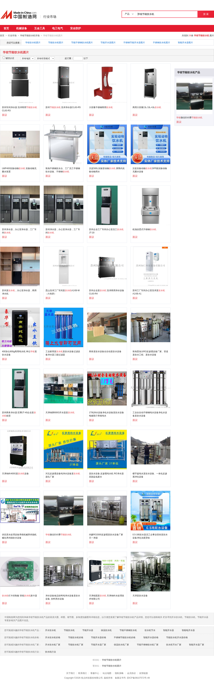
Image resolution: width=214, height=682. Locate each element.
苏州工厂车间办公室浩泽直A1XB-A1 (149, 292)
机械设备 (21, 28)
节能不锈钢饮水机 (128, 630)
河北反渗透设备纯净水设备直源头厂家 (62, 475)
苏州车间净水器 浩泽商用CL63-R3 (19, 109)
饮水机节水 (150, 630)
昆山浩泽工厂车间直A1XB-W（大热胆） (62, 292)
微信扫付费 (58, 534)
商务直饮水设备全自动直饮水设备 (105, 351)
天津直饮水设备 (140, 595)
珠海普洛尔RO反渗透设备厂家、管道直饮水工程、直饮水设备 (150, 353)
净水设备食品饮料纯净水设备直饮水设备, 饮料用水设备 (62, 597)
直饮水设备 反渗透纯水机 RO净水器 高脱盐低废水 (106, 475)
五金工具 (39, 28)
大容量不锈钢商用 (101, 107)
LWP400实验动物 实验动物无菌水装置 (19, 170)
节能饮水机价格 (75, 637)
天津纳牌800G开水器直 (59, 412)
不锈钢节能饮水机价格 (124, 637)
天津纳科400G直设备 (15, 473)
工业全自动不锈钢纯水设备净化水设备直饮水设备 (150, 414)
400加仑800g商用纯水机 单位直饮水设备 (19, 353)
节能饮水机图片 (55, 42)
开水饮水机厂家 (52, 644)
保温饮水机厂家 (121, 644)
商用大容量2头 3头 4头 (147, 107)
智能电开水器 (188, 630)
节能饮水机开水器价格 (177, 637)
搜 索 (205, 14)
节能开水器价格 (98, 637)
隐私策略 (119, 673)
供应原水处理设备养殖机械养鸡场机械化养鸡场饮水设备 (19, 536)
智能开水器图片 (185, 42)
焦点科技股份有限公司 (92, 677)
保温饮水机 (106, 630)
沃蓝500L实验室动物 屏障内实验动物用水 (107, 170)
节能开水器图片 (108, 42)
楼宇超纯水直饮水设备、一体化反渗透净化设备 (150, 475)
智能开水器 (168, 630)
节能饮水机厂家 (75, 644)
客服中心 (94, 673)
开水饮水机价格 (52, 637)
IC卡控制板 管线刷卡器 (19, 595)
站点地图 (107, 673)
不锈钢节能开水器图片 (134, 42)
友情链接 (143, 673)
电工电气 (57, 28)
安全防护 (75, 28)
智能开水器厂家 (196, 644)
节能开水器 (87, 630)
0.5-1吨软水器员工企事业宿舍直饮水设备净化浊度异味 (150, 536)
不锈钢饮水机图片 (161, 42)
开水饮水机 (50, 630)
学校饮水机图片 (32, 42)
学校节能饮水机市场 (30, 35)
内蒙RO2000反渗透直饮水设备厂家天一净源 (106, 536)
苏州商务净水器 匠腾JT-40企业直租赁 (19, 414)
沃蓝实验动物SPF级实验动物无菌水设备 (150, 170)
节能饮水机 (69, 630)
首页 (6, 28)
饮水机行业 (50, 651)
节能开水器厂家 (98, 644)
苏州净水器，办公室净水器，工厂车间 (19, 231)
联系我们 (82, 673)
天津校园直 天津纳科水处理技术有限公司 (106, 597)
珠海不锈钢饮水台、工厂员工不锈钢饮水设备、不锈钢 (62, 170)
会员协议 (131, 673)
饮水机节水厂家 (173, 644)
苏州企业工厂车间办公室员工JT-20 (106, 231)
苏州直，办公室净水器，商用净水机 (19, 292)
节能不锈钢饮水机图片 (82, 42)
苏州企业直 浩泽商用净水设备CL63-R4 (106, 292)
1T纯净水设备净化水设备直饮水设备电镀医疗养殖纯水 (106, 414)
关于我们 (70, 673)
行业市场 (49, 16)
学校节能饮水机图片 (111, 659)
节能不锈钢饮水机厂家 (147, 644)
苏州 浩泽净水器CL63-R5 (63, 107)
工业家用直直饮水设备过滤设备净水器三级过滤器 (62, 353)
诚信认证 (8, 58)
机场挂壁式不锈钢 (144, 229)
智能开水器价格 (150, 637)
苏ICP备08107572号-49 (138, 677)
